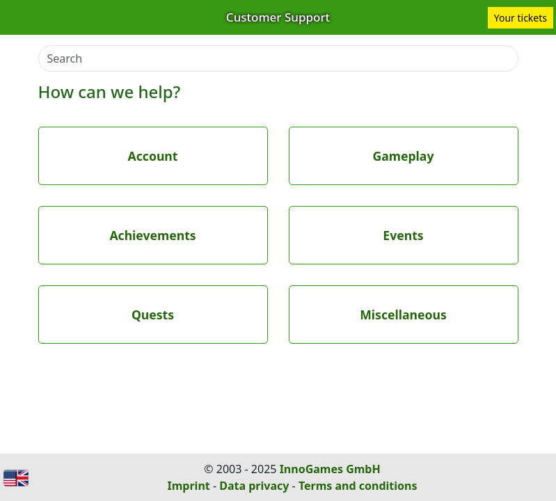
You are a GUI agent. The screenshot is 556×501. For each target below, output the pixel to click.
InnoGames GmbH (330, 469)
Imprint (189, 485)
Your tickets (520, 17)
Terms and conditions (358, 485)
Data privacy (254, 485)
